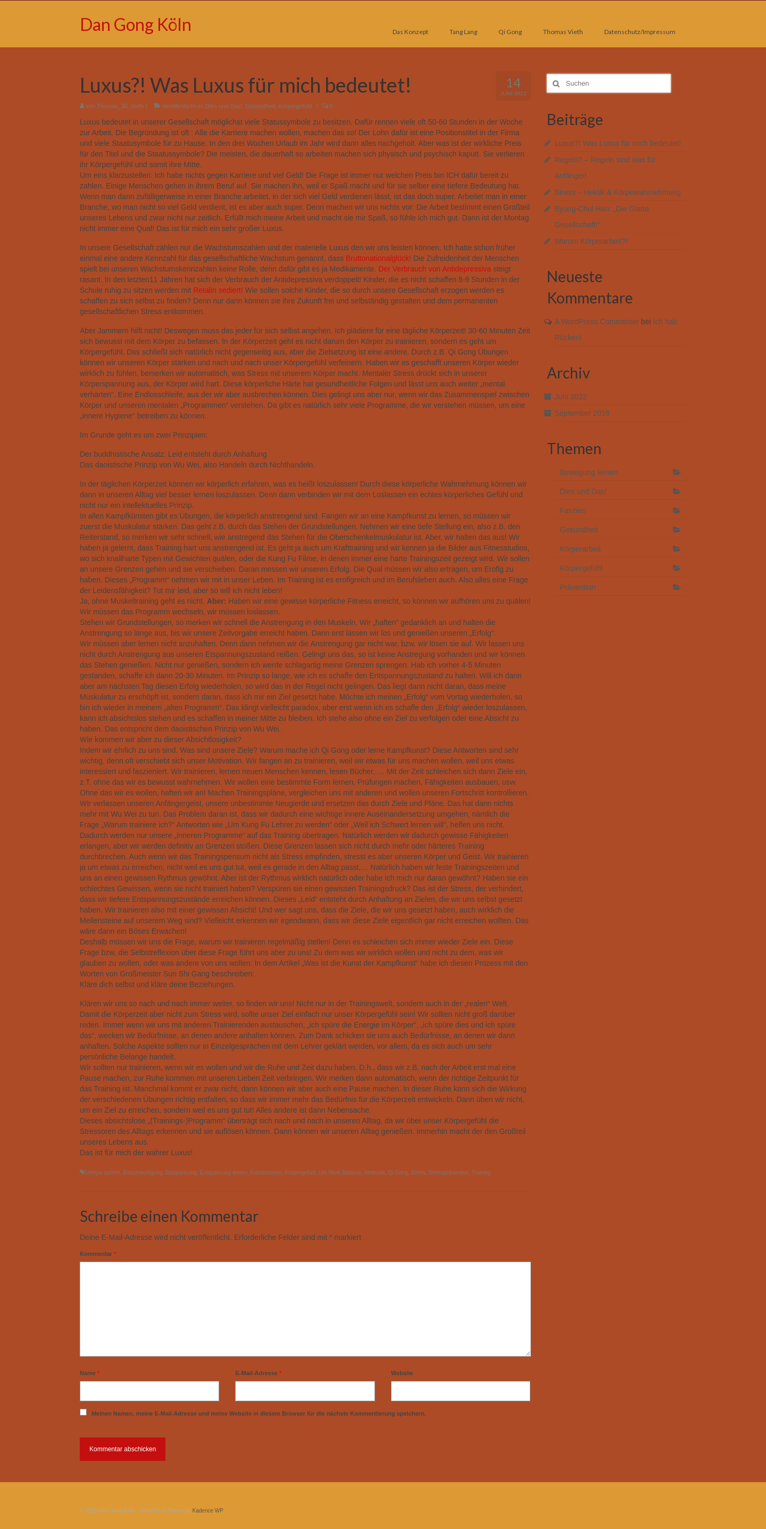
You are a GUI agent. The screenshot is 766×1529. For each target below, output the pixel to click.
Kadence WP (208, 1511)
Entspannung (181, 1172)
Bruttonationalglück (377, 258)
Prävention (578, 587)
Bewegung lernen (589, 472)
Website (402, 1373)
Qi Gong (397, 1172)
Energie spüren (102, 1172)
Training (481, 1172)
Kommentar (98, 1254)
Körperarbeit (580, 549)
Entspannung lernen (223, 1172)
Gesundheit (260, 106)
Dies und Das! (223, 106)
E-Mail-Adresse (258, 1373)
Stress (418, 1172)
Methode (374, 1172)
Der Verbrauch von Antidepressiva (434, 269)
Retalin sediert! (218, 290)
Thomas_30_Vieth (120, 106)
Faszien (573, 510)
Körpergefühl (295, 106)
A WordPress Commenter (597, 321)
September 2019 (582, 413)
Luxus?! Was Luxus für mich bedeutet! (618, 143)
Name (89, 1373)
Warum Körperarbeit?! (591, 241)
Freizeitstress (266, 1172)
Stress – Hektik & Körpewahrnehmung (618, 192)
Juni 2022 (571, 396)
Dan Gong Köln (136, 24)
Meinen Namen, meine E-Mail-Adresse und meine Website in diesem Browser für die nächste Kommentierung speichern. (258, 1413)
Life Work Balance (339, 1172)
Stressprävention (449, 1172)
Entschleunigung (142, 1172)
